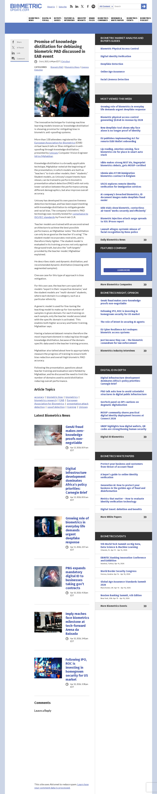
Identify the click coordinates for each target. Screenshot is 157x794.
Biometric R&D (57, 67)
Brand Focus (92, 19)
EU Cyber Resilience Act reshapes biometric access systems (119, 331)
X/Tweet (20, 47)
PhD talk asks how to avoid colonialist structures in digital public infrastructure (124, 393)
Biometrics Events (132, 19)
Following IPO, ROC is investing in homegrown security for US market (77, 670)
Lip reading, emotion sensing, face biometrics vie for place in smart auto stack (122, 152)
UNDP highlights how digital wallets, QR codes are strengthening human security (123, 428)
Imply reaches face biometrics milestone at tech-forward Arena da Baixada (77, 624)
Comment (21, 58)
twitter (82, 6)
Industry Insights (81, 19)
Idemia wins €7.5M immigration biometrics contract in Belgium (118, 174)
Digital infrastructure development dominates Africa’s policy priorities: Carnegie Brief (76, 481)
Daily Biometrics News (113, 239)
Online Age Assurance (113, 71)
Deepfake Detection (112, 64)
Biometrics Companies (103, 19)
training (71, 406)
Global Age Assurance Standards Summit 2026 (124, 584)
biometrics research (45, 400)
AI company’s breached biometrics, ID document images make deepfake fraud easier (123, 197)
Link (18, 53)
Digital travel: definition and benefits (121, 509)
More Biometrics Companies (116, 284)
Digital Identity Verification (116, 56)
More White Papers (111, 517)
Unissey (53, 152)
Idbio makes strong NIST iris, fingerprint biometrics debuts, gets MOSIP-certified (123, 164)
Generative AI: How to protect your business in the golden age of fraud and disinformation (123, 488)
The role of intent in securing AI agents (123, 322)
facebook (88, 6)
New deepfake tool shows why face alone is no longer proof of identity (120, 129)
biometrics (71, 396)
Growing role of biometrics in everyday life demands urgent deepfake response (77, 530)
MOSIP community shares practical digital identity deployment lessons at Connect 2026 (122, 415)
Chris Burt (65, 61)
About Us (51, 7)
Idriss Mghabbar (43, 156)
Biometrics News (34, 19)
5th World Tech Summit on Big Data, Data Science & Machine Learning (124, 547)
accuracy (39, 396)
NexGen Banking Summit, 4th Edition (124, 597)
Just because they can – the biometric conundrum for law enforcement (122, 341)
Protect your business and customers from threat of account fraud (122, 465)
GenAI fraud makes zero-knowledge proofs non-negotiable (75, 435)
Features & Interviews (69, 19)
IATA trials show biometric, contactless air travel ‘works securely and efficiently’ (123, 209)
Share (19, 42)
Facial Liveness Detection (115, 79)
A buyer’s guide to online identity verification (119, 476)
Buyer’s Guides (57, 19)
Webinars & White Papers (117, 19)
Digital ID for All (46, 19)
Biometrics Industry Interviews (118, 350)
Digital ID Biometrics (112, 436)
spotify (93, 6)
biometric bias (55, 396)
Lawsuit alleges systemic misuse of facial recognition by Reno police (120, 231)
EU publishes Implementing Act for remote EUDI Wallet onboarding (120, 140)
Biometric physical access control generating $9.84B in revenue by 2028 (122, 119)
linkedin (77, 6)
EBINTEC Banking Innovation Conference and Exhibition (124, 560)
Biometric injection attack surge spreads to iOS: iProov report (124, 220)
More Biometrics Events (114, 606)
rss (71, 6)
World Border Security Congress (124, 573)
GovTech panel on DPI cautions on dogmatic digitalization (120, 403)
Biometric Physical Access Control (120, 48)
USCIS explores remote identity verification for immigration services (121, 185)
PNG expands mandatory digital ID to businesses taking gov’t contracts (76, 578)
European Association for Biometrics (54, 142)
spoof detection (56, 406)
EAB (61, 400)
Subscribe (63, 7)
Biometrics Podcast (145, 19)
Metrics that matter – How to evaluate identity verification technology (122, 500)
